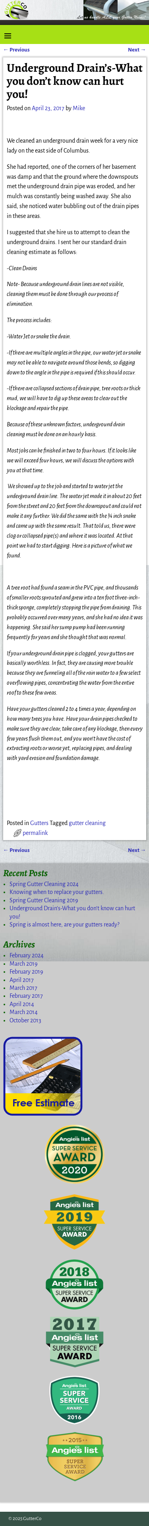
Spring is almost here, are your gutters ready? (64, 924)
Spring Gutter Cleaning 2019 (44, 900)
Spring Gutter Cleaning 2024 (44, 884)
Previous (16, 50)
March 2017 (23, 988)
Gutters (39, 823)
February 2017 (26, 996)
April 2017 (22, 980)
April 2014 (22, 1004)
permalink (35, 833)
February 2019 (26, 971)
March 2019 (24, 964)
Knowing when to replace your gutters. (57, 892)
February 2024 (27, 955)
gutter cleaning (87, 823)
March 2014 (24, 1012)
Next (137, 50)
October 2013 (25, 1020)
